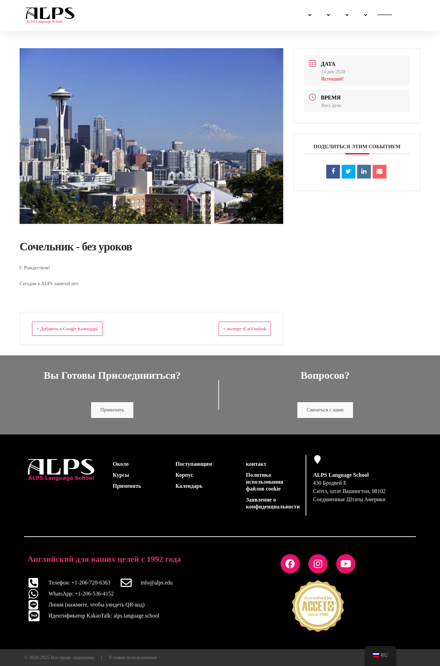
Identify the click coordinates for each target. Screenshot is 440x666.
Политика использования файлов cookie (264, 483)
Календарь (188, 488)
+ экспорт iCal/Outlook (236, 328)
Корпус (184, 477)
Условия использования (133, 657)
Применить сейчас (385, 15)
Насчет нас (274, 15)
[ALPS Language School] (317, 461)
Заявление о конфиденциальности (273, 504)
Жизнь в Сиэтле (226, 15)
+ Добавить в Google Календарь (77, 328)
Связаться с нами (325, 15)
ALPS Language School (341, 477)
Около (121, 466)
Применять (112, 411)
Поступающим (173, 15)
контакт (256, 466)
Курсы (132, 15)
